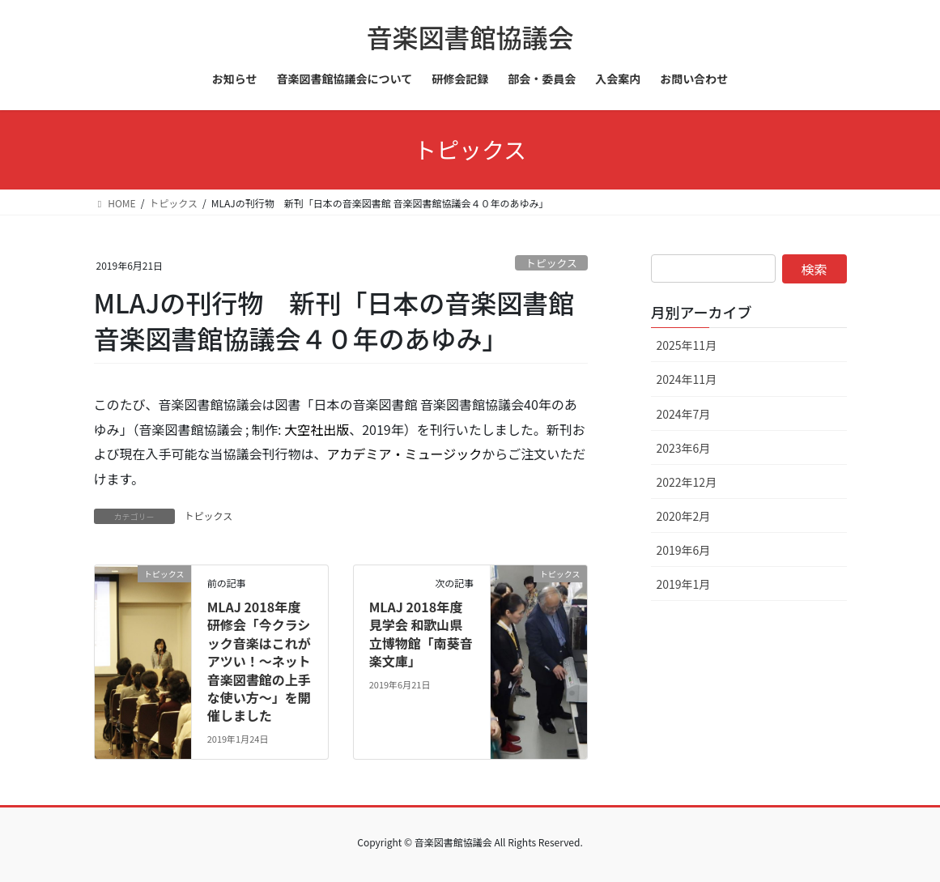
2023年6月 (684, 448)
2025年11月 (687, 345)
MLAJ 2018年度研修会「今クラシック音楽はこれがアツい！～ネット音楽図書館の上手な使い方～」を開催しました (259, 661)
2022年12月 (687, 482)
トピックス (551, 263)
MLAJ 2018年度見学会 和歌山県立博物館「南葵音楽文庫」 (421, 634)
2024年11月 (687, 379)
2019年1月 (684, 584)
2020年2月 (684, 516)
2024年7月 (684, 414)
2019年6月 (684, 550)
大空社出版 (316, 429)
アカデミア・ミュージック (405, 453)
